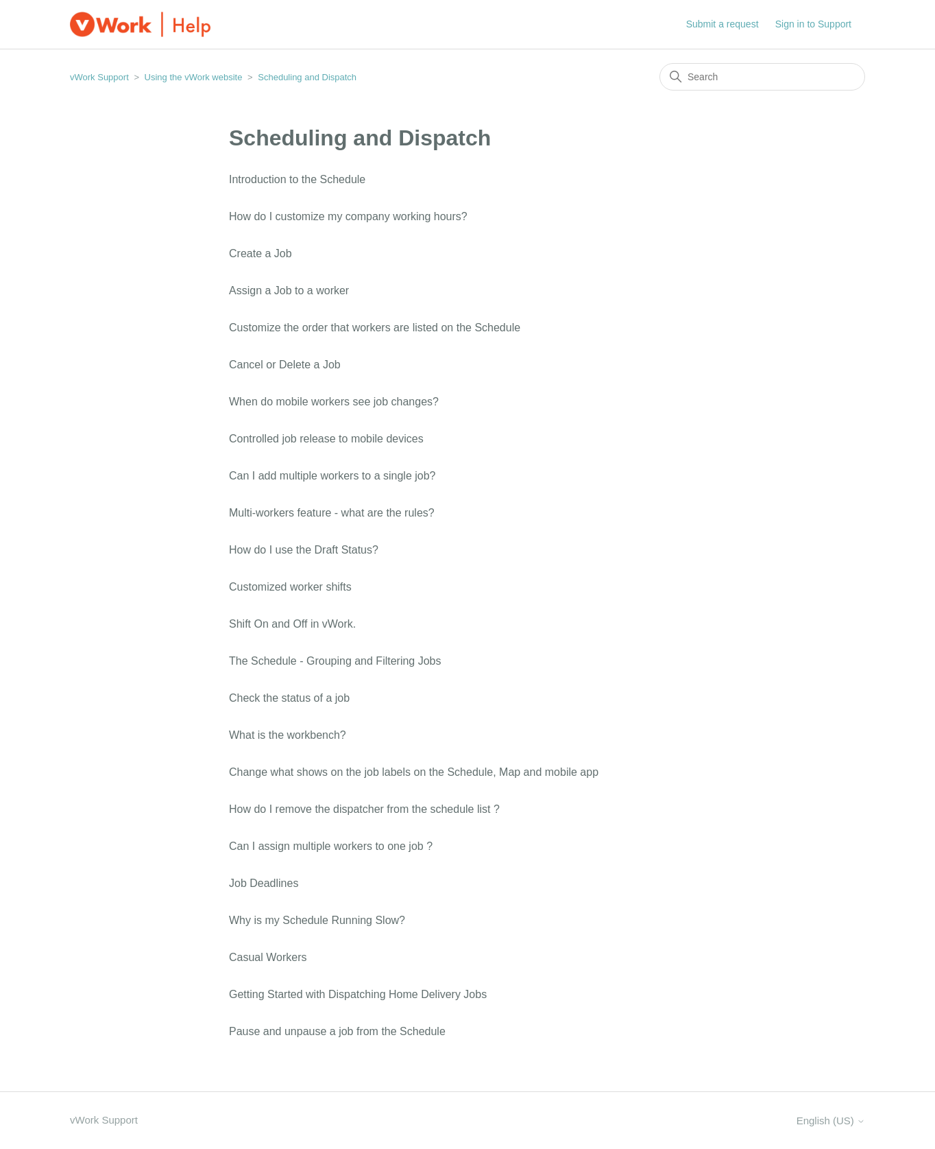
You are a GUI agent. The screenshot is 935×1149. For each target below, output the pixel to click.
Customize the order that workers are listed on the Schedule (374, 327)
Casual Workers (268, 957)
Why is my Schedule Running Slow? (317, 920)
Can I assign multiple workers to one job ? (331, 846)
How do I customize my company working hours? (348, 216)
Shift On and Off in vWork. (292, 624)
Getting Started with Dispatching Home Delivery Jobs (358, 994)
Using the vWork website (194, 77)
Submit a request (722, 24)
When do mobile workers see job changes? (334, 401)
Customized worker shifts (290, 587)
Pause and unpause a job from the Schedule (337, 1031)
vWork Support (99, 77)
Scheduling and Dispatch (307, 77)
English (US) (831, 1120)
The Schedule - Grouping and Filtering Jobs (335, 661)
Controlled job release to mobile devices (326, 439)
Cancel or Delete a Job (285, 364)
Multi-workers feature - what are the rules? (332, 513)
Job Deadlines (263, 883)
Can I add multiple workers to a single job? (332, 476)
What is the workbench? (287, 735)
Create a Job (260, 253)
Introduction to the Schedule (297, 179)
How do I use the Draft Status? (303, 550)
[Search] (762, 77)
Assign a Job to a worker (289, 290)
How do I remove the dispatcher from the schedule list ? (364, 809)
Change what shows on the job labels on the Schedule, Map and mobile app (413, 772)
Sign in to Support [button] (813, 24)
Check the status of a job (289, 698)
